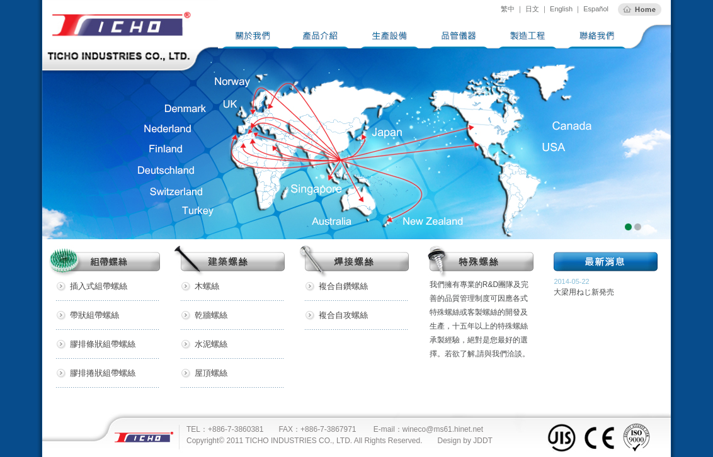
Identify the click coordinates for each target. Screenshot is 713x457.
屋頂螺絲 (211, 373)
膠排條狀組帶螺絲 (102, 344)
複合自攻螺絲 (343, 315)
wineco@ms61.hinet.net (442, 429)
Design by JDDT (465, 440)
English (561, 9)
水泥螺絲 (211, 344)
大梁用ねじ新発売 (584, 292)
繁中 (508, 9)
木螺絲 (207, 286)
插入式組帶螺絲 (98, 286)
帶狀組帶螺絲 (94, 315)
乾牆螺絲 (211, 315)
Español (594, 9)
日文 (532, 9)
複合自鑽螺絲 (343, 286)
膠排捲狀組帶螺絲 (102, 373)
